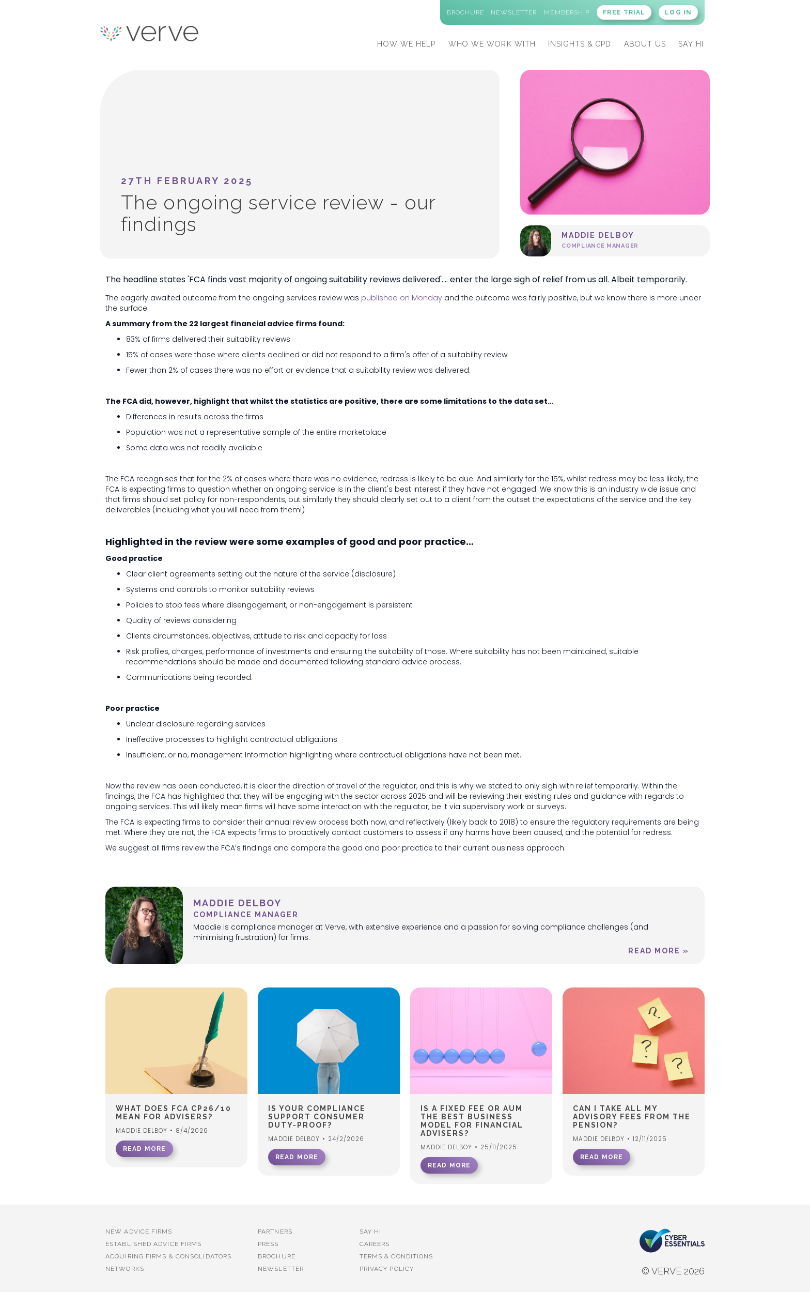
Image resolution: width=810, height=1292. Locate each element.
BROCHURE (276, 1256)
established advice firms (153, 1244)
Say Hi (371, 1231)
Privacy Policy (387, 1268)
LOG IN (678, 12)
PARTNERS (275, 1231)
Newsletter (281, 1268)
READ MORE (144, 1148)
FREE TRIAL (624, 12)
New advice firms (139, 1231)
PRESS (268, 1244)
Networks (124, 1268)
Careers (375, 1244)
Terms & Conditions (396, 1256)
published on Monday (401, 298)
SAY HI (691, 44)
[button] (406, 42)
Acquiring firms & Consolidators (168, 1256)
